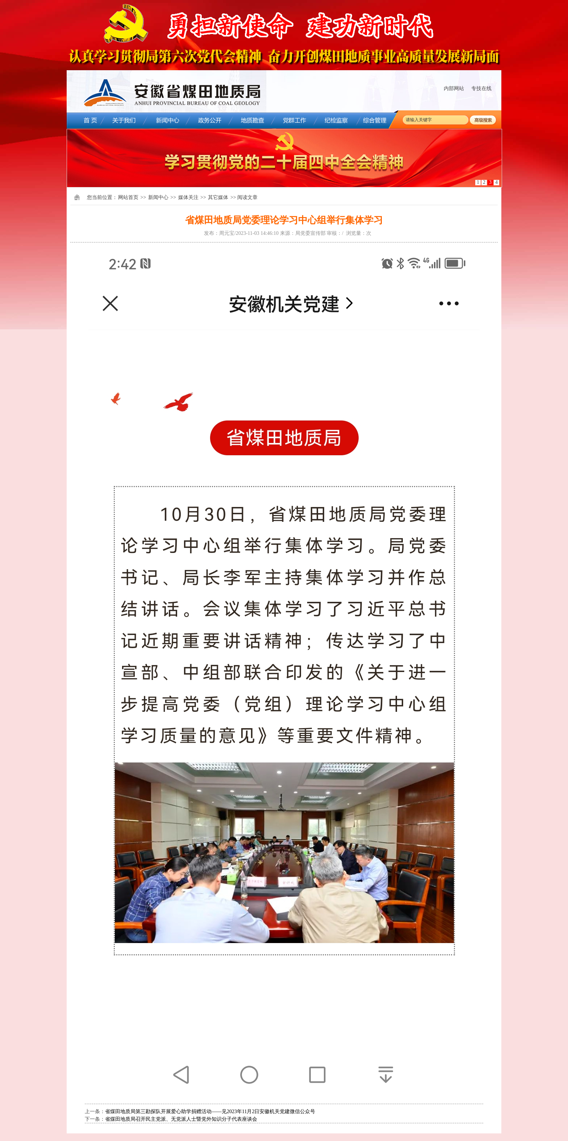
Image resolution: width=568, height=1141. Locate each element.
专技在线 (481, 88)
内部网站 (454, 88)
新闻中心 (158, 197)
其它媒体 (218, 197)
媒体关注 (188, 197)
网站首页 (128, 197)
